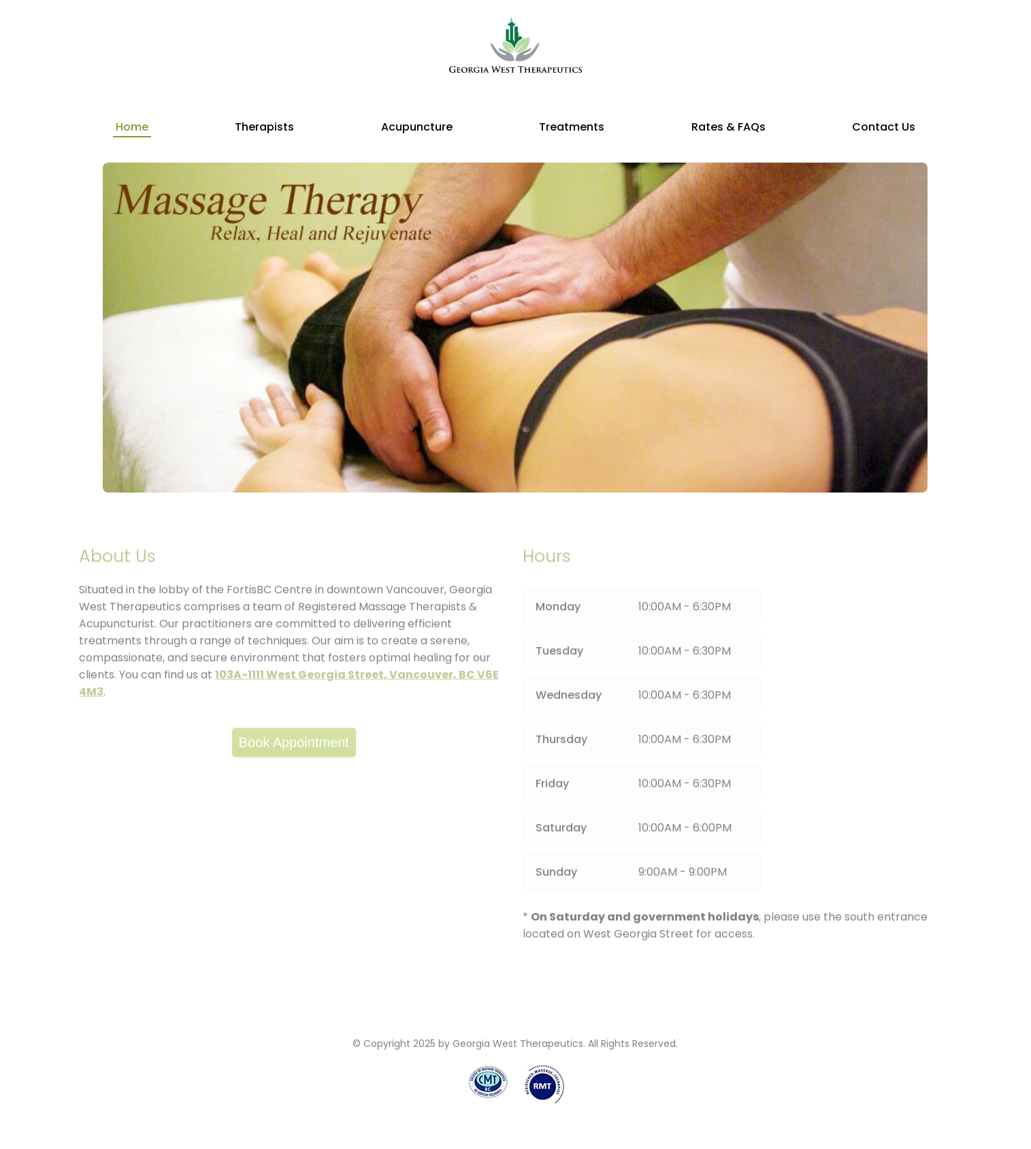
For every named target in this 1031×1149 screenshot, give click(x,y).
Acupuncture (417, 127)
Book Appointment (294, 745)
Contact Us (883, 127)
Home (132, 127)
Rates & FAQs (728, 127)
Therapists (264, 127)
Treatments (571, 127)
